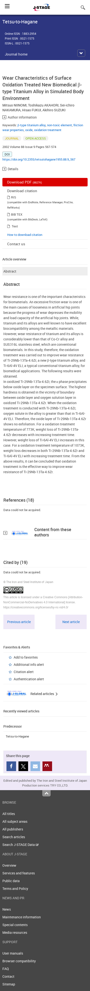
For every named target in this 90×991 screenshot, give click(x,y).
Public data (11, 881)
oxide (29, 130)
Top (46, 793)
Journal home (16, 54)
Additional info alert (29, 664)
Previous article (19, 621)
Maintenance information (21, 917)
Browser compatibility (19, 961)
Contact (8, 976)
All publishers (12, 829)
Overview (9, 865)
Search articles (13, 837)
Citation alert (24, 671)
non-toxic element (59, 125)
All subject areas (14, 821)
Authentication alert (29, 679)
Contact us (16, 243)
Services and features (18, 873)
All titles (8, 813)
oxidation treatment (47, 130)
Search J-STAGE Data (20, 844)
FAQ (5, 968)
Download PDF (24, 182)
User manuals (12, 953)
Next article (71, 621)
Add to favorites (26, 657)
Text (15, 226)
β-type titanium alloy (32, 125)
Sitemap (8, 984)
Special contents (15, 924)
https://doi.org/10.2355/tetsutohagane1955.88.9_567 (38, 159)
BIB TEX (16, 214)
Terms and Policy (15, 888)
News (6, 909)
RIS (13, 197)
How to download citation (24, 234)
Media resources (14, 932)
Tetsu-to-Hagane (17, 736)
